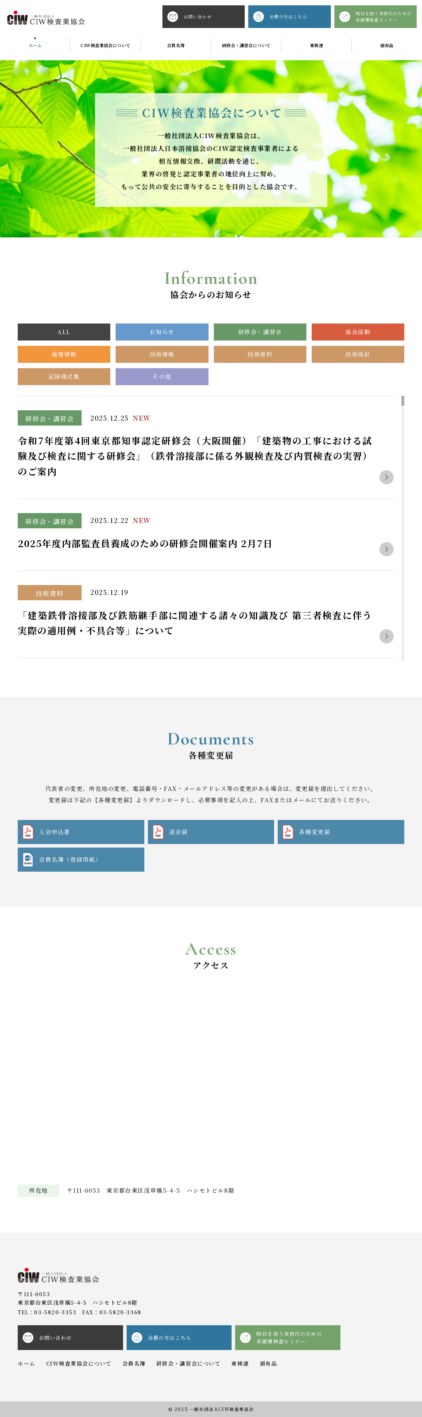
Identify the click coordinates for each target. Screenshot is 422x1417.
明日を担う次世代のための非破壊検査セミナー (375, 16)
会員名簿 (176, 45)
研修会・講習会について (246, 45)
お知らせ (162, 332)
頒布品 (386, 45)
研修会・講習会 (260, 332)
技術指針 (357, 354)
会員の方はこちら (280, 16)
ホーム (35, 45)
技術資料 (260, 354)
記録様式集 (64, 376)
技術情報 (162, 354)
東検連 (316, 45)
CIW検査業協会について (105, 45)
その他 (161, 376)
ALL (64, 332)
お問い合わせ (189, 16)
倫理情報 (63, 354)
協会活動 (357, 332)
